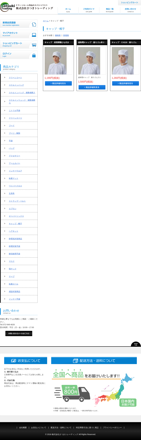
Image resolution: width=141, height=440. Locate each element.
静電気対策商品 (15, 239)
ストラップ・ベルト (17, 201)
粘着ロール (13, 284)
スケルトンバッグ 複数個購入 (22, 93)
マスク (12, 261)
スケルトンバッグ (16, 85)
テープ (12, 276)
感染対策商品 (14, 291)
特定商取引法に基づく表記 (87, 427)
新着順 (66, 35)
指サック (12, 269)
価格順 (58, 35)
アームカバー (14, 163)
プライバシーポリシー (112, 427)
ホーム (46, 21)
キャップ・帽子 (15, 224)
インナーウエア (15, 171)
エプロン (12, 209)
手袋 (11, 141)
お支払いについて (38, 427)
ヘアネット (13, 231)
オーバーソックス (16, 216)
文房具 (12, 193)
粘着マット (13, 178)
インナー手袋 (14, 299)
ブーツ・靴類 (14, 133)
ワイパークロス (15, 186)
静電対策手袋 (14, 246)
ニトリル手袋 (14, 110)
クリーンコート (15, 77)
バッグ (12, 148)
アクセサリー (14, 156)
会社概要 (23, 427)
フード (12, 125)
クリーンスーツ (15, 118)
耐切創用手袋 (14, 254)
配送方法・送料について (61, 427)
